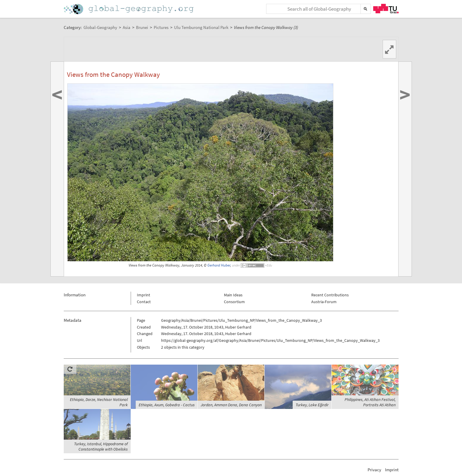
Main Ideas (233, 295)
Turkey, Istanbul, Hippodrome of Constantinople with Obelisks (101, 446)
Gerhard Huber (218, 265)
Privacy (374, 469)
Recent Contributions (330, 295)
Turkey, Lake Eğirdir (312, 404)
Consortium (234, 301)
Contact (144, 301)
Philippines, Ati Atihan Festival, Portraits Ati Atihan (370, 402)
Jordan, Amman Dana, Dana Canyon (231, 404)
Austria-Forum (324, 301)
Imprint (143, 295)
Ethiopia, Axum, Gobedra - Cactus (167, 404)
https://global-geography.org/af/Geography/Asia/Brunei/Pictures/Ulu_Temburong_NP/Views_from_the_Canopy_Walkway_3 (270, 340)
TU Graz (386, 8)
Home (129, 9)
